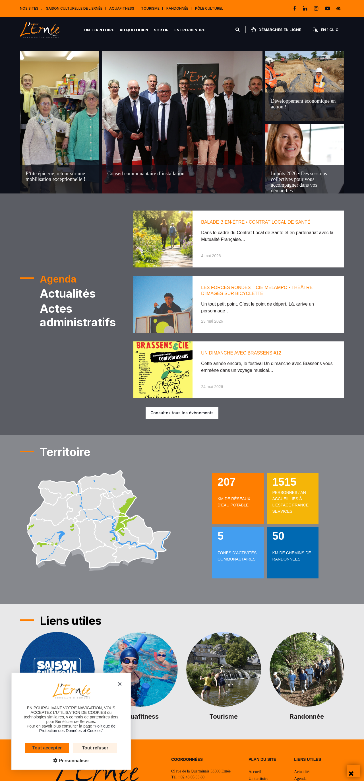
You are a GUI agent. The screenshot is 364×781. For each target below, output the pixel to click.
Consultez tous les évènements (182, 412)
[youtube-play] (327, 8)
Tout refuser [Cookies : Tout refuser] (87, 747)
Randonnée (177, 8)
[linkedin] (305, 8)
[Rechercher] (237, 29)
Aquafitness (121, 8)
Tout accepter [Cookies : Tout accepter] (38, 747)
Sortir (161, 30)
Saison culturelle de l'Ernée (74, 8)
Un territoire (99, 30)
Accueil (255, 772)
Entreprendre (189, 30)
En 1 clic (325, 29)
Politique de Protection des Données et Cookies (69, 728)
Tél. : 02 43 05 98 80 (187, 777)
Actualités (302, 772)
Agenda (300, 778)
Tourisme (150, 8)
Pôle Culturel (209, 8)
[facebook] (295, 8)
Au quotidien (134, 30)
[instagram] (316, 8)
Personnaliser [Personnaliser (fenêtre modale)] (64, 760)
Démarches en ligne (276, 29)
